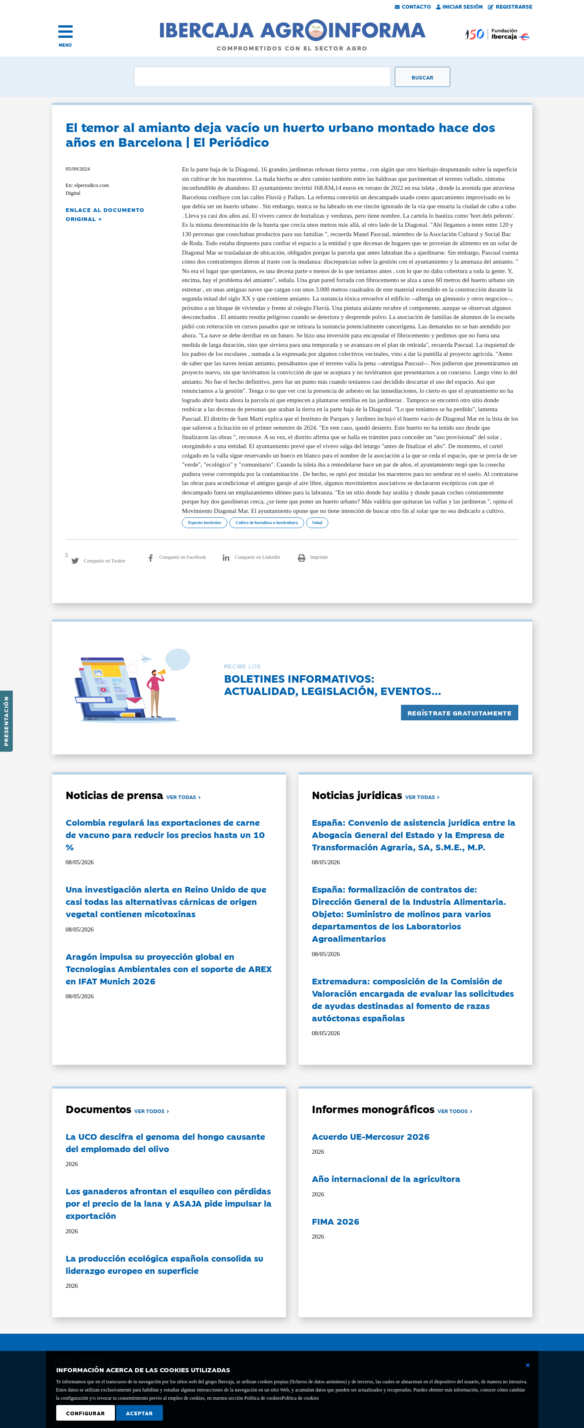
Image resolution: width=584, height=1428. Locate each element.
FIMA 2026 (336, 1221)
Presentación (6, 721)
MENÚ (65, 45)
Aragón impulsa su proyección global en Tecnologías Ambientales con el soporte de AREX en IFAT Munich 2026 (169, 968)
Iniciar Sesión (459, 6)
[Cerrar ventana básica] (527, 1365)
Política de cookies (300, 1398)
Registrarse (510, 6)
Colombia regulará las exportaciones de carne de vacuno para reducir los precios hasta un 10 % (165, 834)
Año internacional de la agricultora (386, 1178)
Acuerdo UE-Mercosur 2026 (371, 1136)
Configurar (85, 1413)
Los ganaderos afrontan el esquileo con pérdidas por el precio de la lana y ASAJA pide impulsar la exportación (169, 1202)
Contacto (413, 6)
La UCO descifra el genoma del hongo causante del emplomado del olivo (165, 1142)
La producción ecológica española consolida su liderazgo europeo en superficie (164, 1264)
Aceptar (139, 1413)
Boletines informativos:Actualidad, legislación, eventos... (332, 684)
